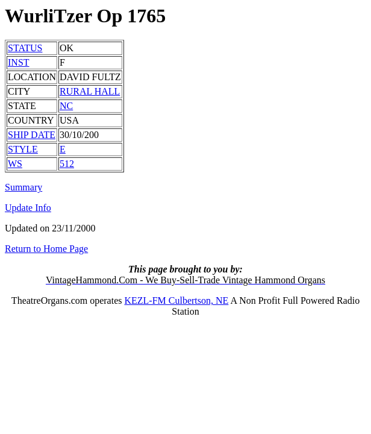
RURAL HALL (90, 91)
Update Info (28, 208)
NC (66, 106)
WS (15, 164)
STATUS (25, 48)
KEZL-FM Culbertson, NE (176, 300)
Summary (23, 187)
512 (67, 164)
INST (19, 62)
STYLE (23, 149)
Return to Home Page (46, 249)
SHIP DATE (31, 135)
